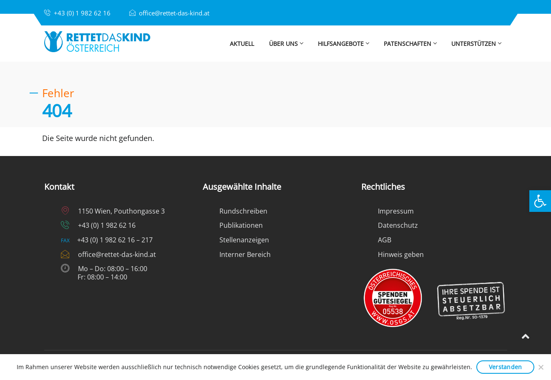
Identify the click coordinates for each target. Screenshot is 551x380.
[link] (540, 201)
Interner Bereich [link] (245, 254)
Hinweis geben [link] (401, 254)
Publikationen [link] (241, 225)
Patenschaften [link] (410, 44)
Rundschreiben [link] (243, 211)
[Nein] (540, 367)
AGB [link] (384, 239)
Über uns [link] (286, 44)
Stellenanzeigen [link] (244, 239)
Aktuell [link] (242, 44)
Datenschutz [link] (398, 225)
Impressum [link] (396, 211)
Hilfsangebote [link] (343, 44)
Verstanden (505, 367)
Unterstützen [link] (479, 44)
